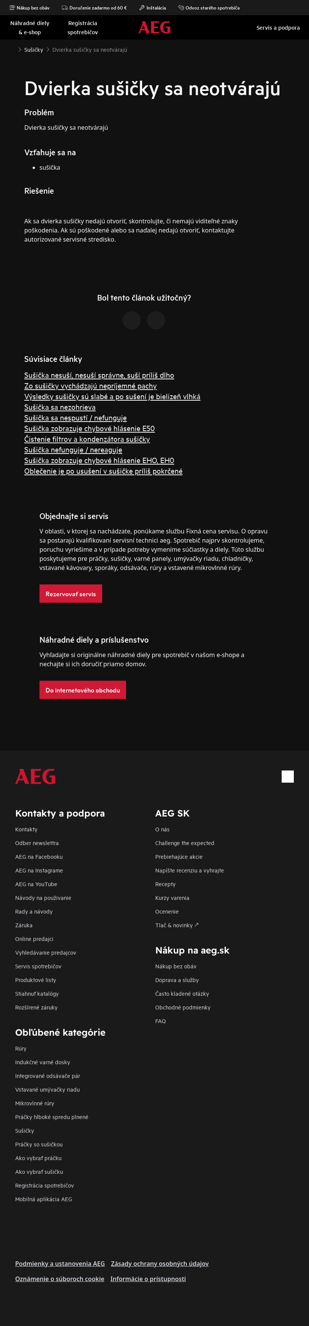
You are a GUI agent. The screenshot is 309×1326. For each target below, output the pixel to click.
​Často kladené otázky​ (182, 993)
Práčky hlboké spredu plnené (51, 1116)
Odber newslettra (37, 842)
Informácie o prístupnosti (148, 1279)
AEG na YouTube (36, 883)
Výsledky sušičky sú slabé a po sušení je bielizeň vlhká (112, 396)
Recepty (165, 883)
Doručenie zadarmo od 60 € (94, 8)
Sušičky (24, 1130)
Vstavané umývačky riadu (47, 1089)
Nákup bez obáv (29, 8)
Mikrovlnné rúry (34, 1102)
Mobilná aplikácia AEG (43, 1198)
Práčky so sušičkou (39, 1144)
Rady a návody (34, 911)
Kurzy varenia (172, 897)
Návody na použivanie (43, 897)
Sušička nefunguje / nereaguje (73, 449)
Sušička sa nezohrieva (60, 406)
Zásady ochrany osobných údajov (159, 1263)
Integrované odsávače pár (47, 1075)
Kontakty (26, 829)
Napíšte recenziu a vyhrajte (189, 870)
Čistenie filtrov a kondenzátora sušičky (87, 438)
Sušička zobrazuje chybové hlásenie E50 (89, 428)
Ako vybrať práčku (38, 1157)
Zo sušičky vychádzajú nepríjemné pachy (90, 385)
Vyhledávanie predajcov (45, 952)
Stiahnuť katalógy (37, 993)
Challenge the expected (184, 842)
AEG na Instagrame (39, 870)
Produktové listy (35, 979)
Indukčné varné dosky (42, 1061)
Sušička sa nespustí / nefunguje (75, 417)
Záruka (24, 924)
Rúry (21, 1048)
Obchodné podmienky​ (183, 1007)
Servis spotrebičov (38, 965)
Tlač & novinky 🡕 (177, 924)
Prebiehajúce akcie (179, 856)
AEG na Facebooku (39, 856)
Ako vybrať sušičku (39, 1171)
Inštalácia (152, 8)
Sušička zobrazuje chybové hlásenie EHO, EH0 (99, 460)
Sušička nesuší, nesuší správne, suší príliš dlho (99, 374)
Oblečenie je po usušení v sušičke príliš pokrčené (103, 470)
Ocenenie (167, 911)
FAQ (160, 1020)
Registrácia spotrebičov (44, 1185)
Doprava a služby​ (177, 979)
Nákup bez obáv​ (176, 965)
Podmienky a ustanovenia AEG (60, 1263)
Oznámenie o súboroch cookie (59, 1279)
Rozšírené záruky (36, 1007)
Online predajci (34, 938)
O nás (162, 829)
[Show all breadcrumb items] (12, 49)
